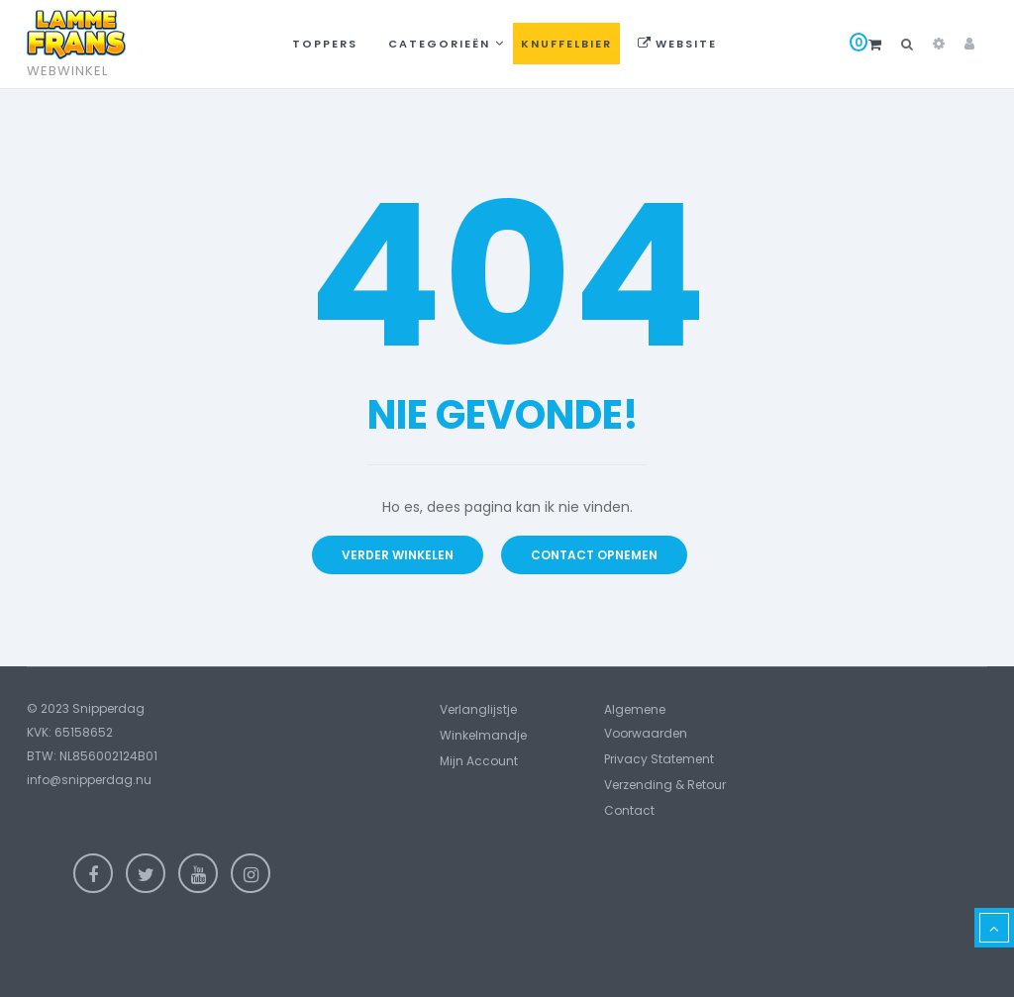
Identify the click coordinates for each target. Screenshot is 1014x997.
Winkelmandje (483, 735)
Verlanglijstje (478, 709)
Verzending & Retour (665, 784)
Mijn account (479, 760)
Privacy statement (659, 758)
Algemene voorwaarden (645, 721)
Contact (629, 810)
